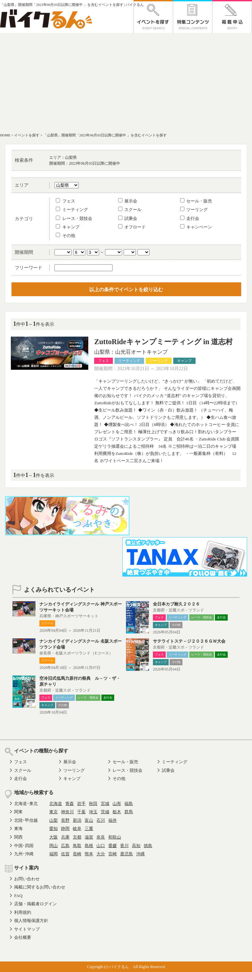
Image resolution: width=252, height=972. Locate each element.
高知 (136, 845)
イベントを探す (26, 135)
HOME (5, 135)
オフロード (132, 227)
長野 (65, 820)
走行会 (189, 218)
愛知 (53, 828)
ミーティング (72, 209)
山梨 (53, 820)
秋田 (93, 803)
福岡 (53, 853)
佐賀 (65, 853)
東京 (53, 811)
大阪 (53, 837)
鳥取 (77, 845)
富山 (89, 820)
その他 (65, 235)
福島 (128, 803)
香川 (124, 845)
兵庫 (65, 837)
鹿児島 (126, 853)
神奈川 (67, 811)
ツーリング (194, 209)
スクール (129, 209)
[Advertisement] (126, 82)
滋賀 (89, 837)
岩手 (81, 803)
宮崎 (112, 853)
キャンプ (67, 227)
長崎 (77, 853)
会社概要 (22, 937)
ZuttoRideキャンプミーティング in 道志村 (163, 342)
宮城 (105, 803)
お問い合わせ (27, 878)
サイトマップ (27, 929)
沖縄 (140, 853)
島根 (89, 845)
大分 (100, 853)
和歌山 (114, 837)
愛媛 (112, 845)
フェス (65, 201)
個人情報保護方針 (31, 920)
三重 (89, 828)
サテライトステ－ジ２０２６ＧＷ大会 (189, 641)
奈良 (100, 837)
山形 (117, 803)
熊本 (89, 853)
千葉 (81, 811)
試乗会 (127, 218)
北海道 (55, 803)
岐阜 (77, 828)
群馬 (128, 811)
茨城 (105, 811)
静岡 (65, 828)
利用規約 (22, 912)
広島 (65, 845)
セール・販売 (196, 201)
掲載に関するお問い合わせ (39, 887)
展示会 (127, 201)
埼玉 (93, 811)
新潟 (77, 820)
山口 (100, 845)
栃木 (117, 811)
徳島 (148, 845)
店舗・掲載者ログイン (35, 903)
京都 (77, 837)
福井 (112, 820)
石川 (100, 820)
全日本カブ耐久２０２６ (176, 604)
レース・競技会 (74, 218)
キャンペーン (196, 227)
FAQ (18, 895)
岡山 (53, 845)
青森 (69, 803)
